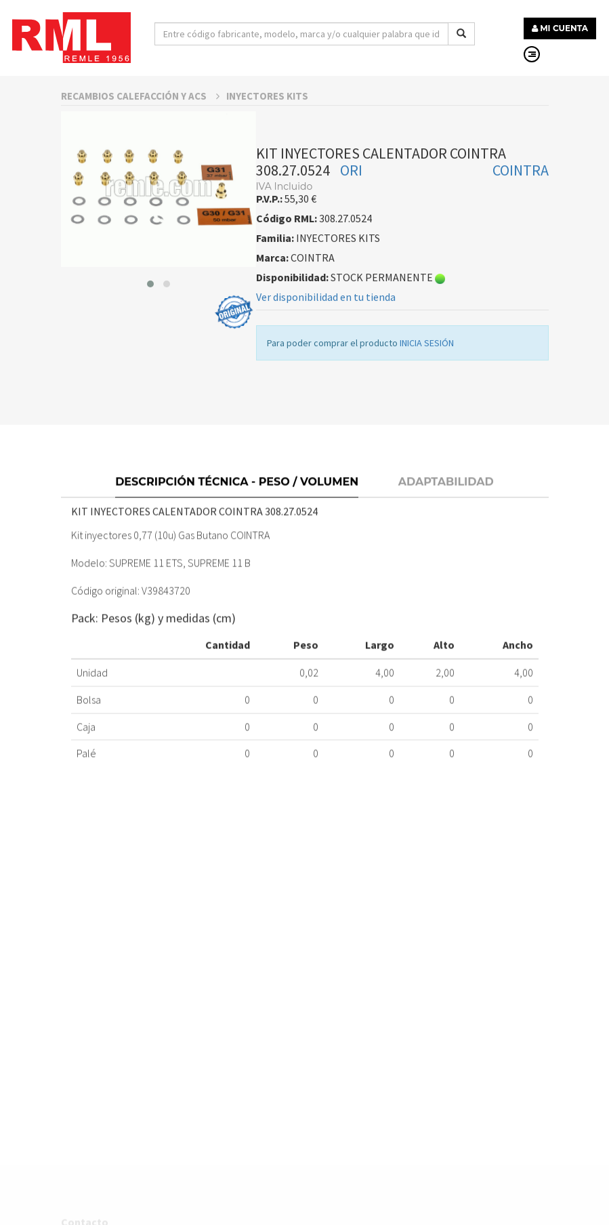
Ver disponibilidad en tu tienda (326, 319)
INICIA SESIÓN (427, 365)
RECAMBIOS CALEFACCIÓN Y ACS (140, 117)
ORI (351, 192)
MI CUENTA (560, 28)
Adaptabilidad (446, 507)
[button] (150, 306)
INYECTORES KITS (267, 117)
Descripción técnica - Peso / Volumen (236, 507)
